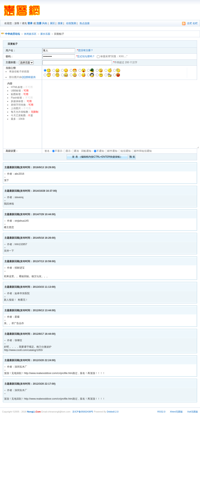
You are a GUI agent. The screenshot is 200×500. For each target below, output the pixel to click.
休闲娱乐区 (30, 33)
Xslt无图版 (192, 411)
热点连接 (85, 23)
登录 (30, 23)
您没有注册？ (85, 50)
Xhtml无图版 (176, 411)
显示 (68, 150)
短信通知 (126, 150)
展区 (52, 23)
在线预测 (71, 23)
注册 (38, 23)
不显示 (58, 150)
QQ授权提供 (29, 77)
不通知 (100, 150)
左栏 (189, 23)
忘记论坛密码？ (86, 56)
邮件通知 (112, 150)
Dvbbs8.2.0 (113, 411)
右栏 (195, 23)
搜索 (60, 23)
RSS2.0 (161, 411)
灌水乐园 (45, 33)
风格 (44, 23)
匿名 (77, 150)
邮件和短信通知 (143, 150)
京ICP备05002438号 (82, 411)
